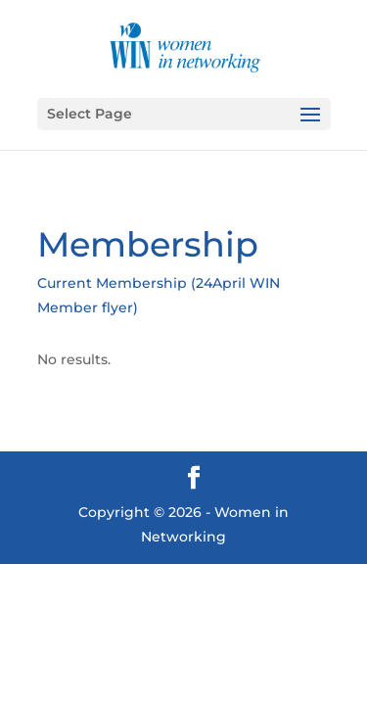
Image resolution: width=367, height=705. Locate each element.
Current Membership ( (116, 283)
